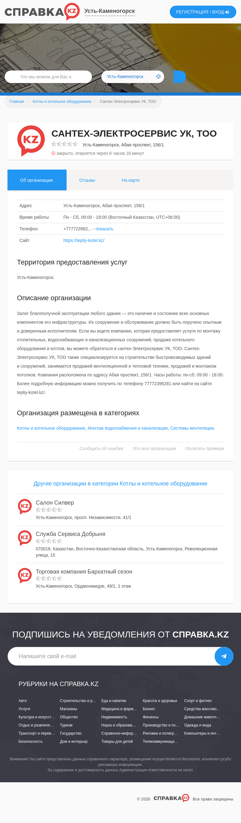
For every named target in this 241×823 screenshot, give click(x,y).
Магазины (68, 718)
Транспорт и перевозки (39, 743)
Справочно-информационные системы (135, 743)
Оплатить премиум (204, 457)
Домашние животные (202, 726)
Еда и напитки (113, 710)
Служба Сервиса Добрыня (70, 543)
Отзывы (87, 189)
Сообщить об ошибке (101, 457)
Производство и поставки (165, 734)
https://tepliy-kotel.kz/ (83, 249)
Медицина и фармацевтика (125, 718)
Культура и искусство (37, 726)
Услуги (24, 718)
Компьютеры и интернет (205, 743)
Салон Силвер (55, 512)
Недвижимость (114, 726)
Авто (23, 710)
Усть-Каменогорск (109, 11)
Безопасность (31, 751)
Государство (71, 743)
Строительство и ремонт (81, 710)
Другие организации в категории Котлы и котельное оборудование (120, 493)
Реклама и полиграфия (163, 743)
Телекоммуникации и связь (166, 751)
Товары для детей (117, 751)
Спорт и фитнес (198, 710)
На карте (131, 189)
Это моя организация (154, 457)
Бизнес (149, 718)
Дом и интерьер (74, 751)
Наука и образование (119, 734)
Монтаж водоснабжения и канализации (128, 437)
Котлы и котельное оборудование (51, 437)
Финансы (150, 726)
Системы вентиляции (192, 437)
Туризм (66, 734)
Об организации (36, 189)
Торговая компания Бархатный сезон (84, 581)
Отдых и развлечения (37, 734)
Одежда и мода (197, 734)
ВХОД (220, 11)
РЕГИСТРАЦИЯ (192, 11)
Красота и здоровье (160, 710)
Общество (69, 726)
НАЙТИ (191, 83)
